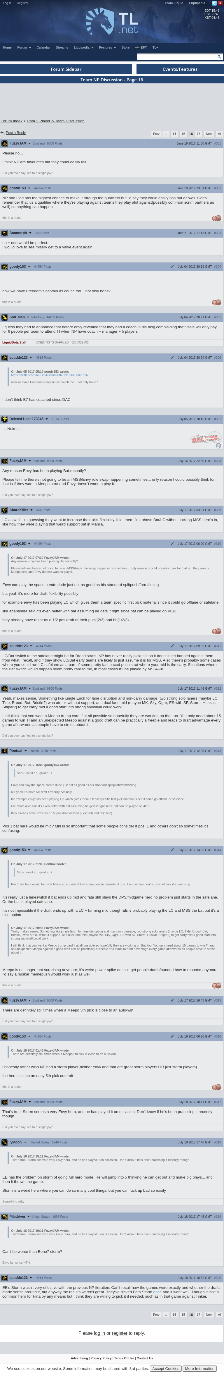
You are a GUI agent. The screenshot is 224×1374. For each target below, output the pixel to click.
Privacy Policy (100, 1359)
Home (7, 47)
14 (174, 133)
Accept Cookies (165, 1368)
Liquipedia (197, 3)
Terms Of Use (124, 1359)
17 (198, 133)
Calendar (43, 47)
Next (209, 133)
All (219, 133)
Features (107, 47)
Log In (7, 3)
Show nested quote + (34, 773)
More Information (199, 1368)
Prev (156, 133)
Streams (62, 47)
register (119, 1333)
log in (99, 1333)
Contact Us (145, 1359)
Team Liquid (174, 3)
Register (23, 3)
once (157, 1292)
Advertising (79, 1359)
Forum (25, 47)
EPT (140, 48)
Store (126, 47)
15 (183, 133)
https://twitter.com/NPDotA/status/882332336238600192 (49, 375)
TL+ (155, 47)
